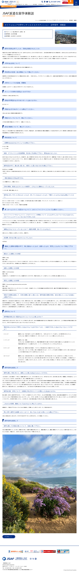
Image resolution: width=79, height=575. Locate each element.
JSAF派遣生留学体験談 (41, 20)
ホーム (34, 20)
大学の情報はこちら (10, 537)
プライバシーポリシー (54, 568)
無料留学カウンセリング (55, 4)
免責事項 (68, 568)
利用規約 (62, 568)
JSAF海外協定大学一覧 (19, 4)
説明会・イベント (28, 4)
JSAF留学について (11, 4)
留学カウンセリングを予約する (8, 6)
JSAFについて (46, 568)
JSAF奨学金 (48, 4)
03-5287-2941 (54, 2)
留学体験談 (35, 4)
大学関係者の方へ (41, 4)
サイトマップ (74, 568)
